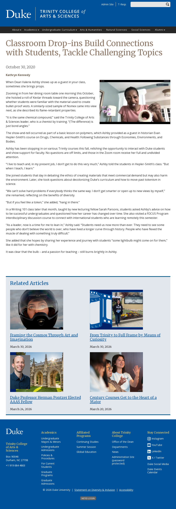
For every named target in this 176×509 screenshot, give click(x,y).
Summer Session (86, 447)
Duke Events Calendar (154, 471)
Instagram (158, 438)
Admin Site (107, 4)
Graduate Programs (47, 473)
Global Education (86, 451)
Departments (120, 447)
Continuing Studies (88, 441)
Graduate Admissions (47, 482)
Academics (30, 29)
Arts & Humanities (91, 29)
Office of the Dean (123, 441)
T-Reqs (122, 4)
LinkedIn (156, 451)
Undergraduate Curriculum (58, 29)
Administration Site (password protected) (123, 460)
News (115, 451)
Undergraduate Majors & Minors (51, 440)
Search (167, 4)
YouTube (157, 445)
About (16, 29)
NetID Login (88, 498)
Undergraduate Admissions (50, 448)
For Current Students (47, 465)
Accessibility (126, 489)
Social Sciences (141, 29)
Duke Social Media (158, 464)
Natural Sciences (116, 29)
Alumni (159, 29)
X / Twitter (158, 457)
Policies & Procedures (47, 457)
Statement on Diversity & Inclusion (94, 489)
